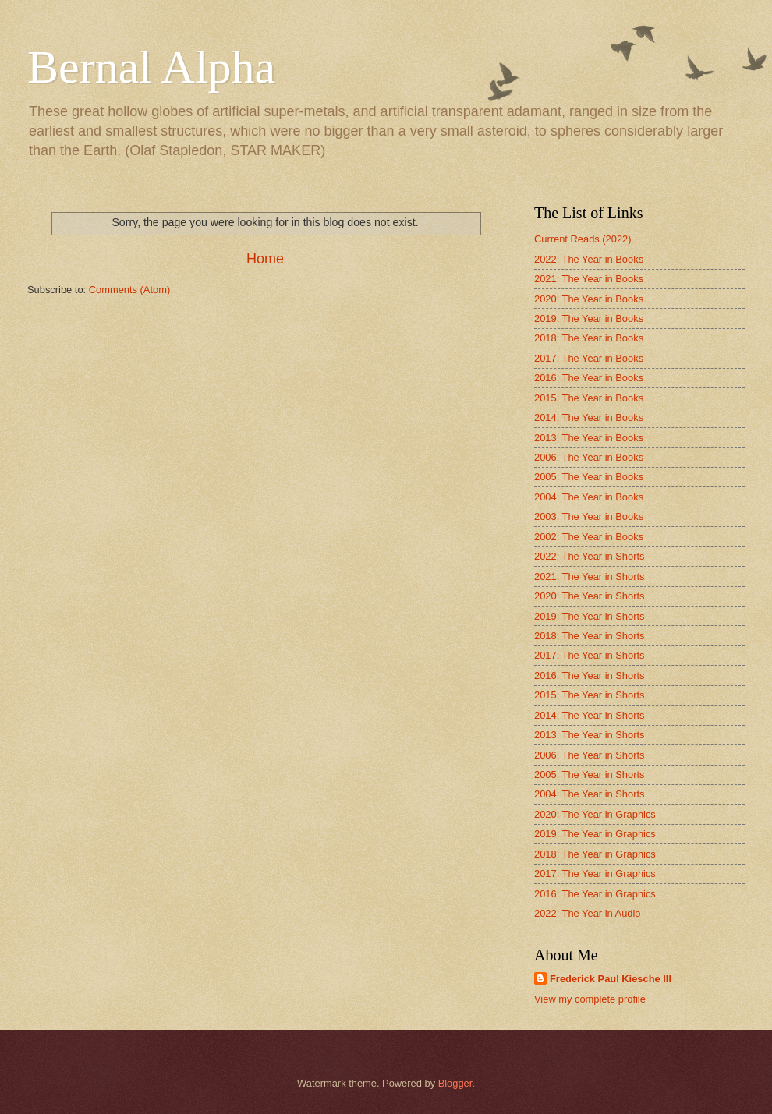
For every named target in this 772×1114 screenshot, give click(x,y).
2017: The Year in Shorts (589, 655)
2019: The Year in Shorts (589, 616)
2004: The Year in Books (588, 497)
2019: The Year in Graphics (595, 834)
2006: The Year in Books (588, 457)
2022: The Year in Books (588, 259)
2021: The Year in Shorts (589, 576)
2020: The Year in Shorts (589, 596)
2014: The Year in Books (588, 417)
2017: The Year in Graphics (595, 873)
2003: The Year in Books (588, 516)
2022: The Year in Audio (587, 913)
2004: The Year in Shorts (589, 794)
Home (265, 259)
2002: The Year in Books (588, 537)
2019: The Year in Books (588, 318)
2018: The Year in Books (588, 338)
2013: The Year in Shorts (589, 735)
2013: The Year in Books (588, 438)
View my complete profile (590, 999)
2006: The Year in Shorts (589, 755)
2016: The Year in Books (588, 378)
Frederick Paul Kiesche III (610, 979)
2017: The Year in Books (588, 358)
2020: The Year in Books (588, 299)
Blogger (455, 1083)
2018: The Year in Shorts (589, 636)
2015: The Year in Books (588, 398)
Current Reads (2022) (583, 239)
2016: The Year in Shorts (589, 675)
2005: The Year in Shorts (589, 774)
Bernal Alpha (151, 67)
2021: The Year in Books (588, 279)
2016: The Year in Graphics (595, 894)
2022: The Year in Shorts (589, 556)
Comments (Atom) (129, 289)
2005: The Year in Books (588, 477)
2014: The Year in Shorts (589, 715)
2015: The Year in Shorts (589, 695)
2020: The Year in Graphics (595, 814)
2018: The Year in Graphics (595, 854)
